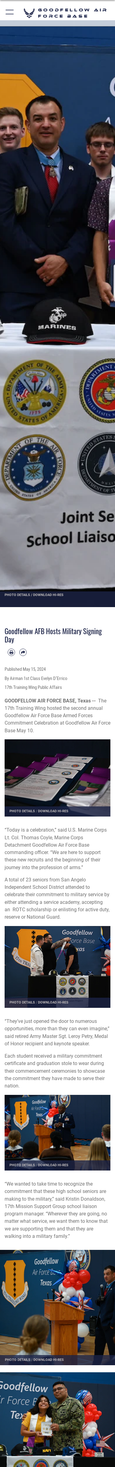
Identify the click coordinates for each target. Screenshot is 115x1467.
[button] (10, 13)
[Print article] (11, 652)
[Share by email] (23, 652)
